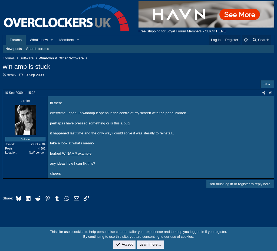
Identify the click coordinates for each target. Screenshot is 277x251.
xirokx (12, 75)
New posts (13, 49)
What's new (39, 40)
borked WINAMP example (70, 153)
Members (66, 40)
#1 (271, 93)
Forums (16, 40)
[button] (51, 40)
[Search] (260, 40)
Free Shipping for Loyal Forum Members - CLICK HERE (182, 31)
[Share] (263, 93)
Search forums (37, 49)
